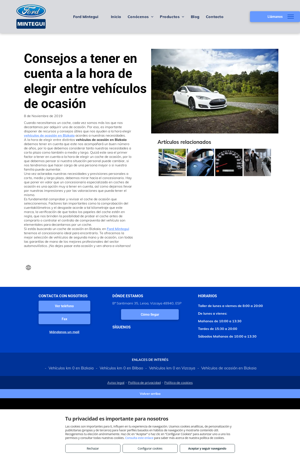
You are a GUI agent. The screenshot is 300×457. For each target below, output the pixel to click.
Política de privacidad (144, 382)
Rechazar (93, 448)
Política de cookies (178, 382)
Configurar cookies (150, 448)
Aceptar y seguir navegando (207, 448)
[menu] (290, 16)
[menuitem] (116, 16)
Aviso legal (115, 382)
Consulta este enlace (139, 438)
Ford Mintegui (118, 229)
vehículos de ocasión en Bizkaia (49, 135)
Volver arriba (150, 393)
